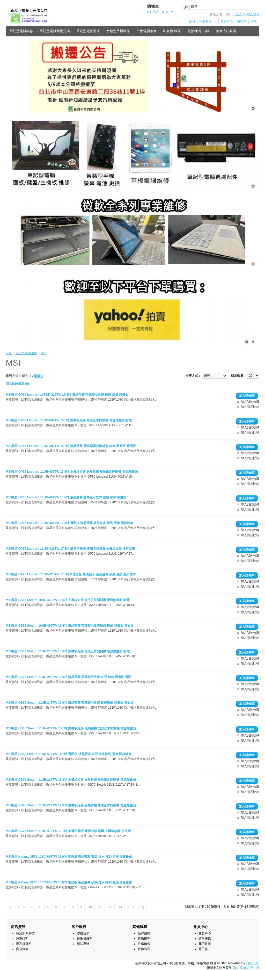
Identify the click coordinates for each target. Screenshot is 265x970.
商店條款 (22, 949)
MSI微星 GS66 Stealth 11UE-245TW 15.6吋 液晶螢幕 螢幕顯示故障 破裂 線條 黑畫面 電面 (68, 677)
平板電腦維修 (146, 31)
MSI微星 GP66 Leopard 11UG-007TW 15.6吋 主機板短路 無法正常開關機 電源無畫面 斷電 (69, 420)
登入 (239, 14)
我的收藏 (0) (207, 21)
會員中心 (226, 21)
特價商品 (144, 949)
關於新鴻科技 (25, 933)
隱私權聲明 (24, 944)
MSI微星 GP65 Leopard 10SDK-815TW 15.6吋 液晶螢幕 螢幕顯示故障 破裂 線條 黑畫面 (67, 394)
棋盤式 (38, 376)
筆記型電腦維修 (21, 31)
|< (10, 907)
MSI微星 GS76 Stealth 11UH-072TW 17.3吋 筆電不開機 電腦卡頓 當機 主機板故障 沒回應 (68, 831)
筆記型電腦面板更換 (55, 31)
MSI (43, 353)
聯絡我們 (83, 933)
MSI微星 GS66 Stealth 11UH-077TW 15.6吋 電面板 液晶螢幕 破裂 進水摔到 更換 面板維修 (68, 754)
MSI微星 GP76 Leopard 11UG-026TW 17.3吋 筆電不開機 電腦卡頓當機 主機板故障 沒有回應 (70, 548)
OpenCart (252, 963)
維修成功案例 (226, 31)
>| (142, 907)
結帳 (254, 21)
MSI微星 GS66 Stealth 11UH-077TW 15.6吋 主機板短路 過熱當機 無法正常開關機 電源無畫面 (71, 728)
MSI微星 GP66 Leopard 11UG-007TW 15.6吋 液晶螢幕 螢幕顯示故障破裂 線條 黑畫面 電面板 (71, 446)
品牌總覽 (144, 933)
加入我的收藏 (250, 401)
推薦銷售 (144, 944)
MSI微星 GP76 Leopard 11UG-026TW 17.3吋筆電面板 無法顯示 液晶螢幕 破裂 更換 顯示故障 (71, 574)
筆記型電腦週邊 (88, 31)
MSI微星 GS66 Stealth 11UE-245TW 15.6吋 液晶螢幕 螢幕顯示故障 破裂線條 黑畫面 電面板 (70, 702)
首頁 (192, 21)
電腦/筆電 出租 (198, 31)
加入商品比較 (250, 407)
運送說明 (22, 938)
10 (90, 907)
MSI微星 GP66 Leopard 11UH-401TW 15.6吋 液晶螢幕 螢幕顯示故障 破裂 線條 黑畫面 (66, 497)
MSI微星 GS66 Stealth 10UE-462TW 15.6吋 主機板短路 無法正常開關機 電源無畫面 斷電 (68, 600)
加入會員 (253, 14)
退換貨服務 (84, 938)
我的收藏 (204, 944)
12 (110, 907)
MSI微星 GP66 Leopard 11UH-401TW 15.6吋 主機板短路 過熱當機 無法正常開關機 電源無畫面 (72, 471)
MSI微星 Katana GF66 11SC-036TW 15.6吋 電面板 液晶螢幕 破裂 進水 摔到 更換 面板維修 (69, 857)
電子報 (203, 949)
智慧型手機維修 (118, 31)
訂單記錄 (204, 938)
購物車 (241, 21)
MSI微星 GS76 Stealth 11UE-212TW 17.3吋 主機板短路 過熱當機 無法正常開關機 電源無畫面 (71, 779)
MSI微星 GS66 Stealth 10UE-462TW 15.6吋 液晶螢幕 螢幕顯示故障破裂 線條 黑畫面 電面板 (70, 625)
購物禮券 (144, 938)
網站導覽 (83, 944)
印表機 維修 (172, 31)
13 (120, 907)
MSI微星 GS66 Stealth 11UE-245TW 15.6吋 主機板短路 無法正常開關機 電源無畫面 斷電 (68, 651)
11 (100, 907)
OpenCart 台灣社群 (246, 967)
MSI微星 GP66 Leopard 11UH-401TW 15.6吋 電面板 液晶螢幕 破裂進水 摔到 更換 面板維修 (69, 523)
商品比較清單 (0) (17, 384)
